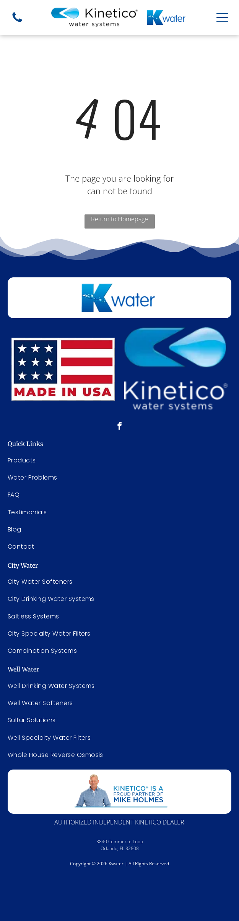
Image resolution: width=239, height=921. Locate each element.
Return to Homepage (119, 219)
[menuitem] (119, 581)
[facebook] (119, 427)
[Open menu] (222, 17)
